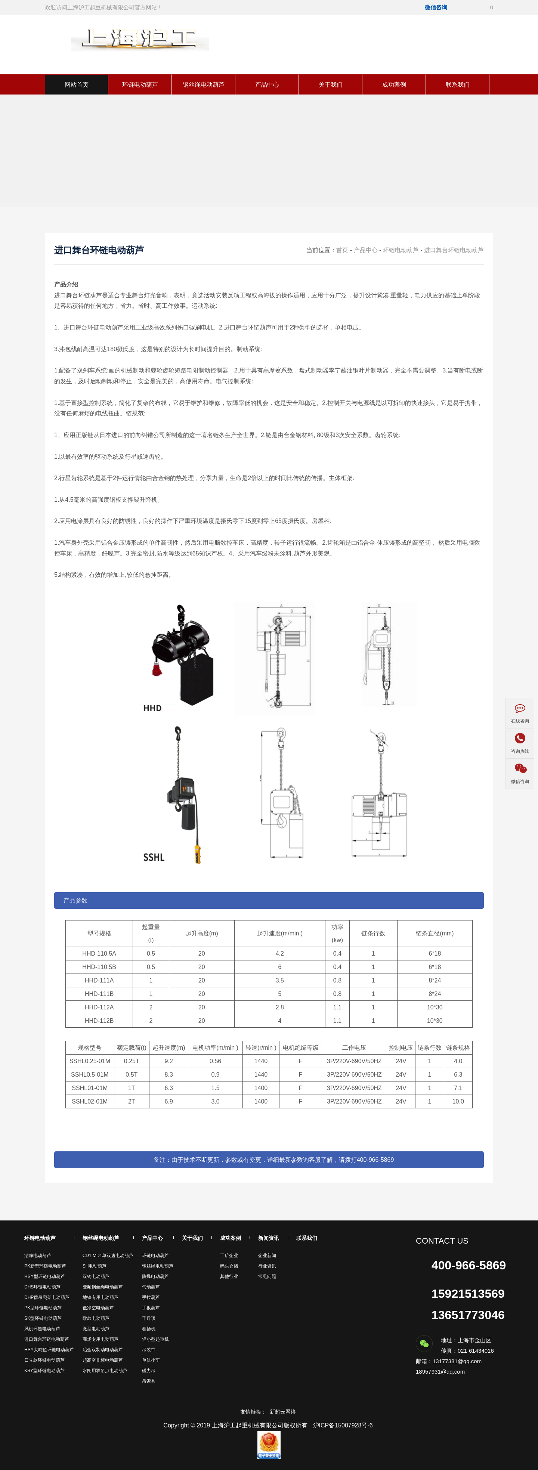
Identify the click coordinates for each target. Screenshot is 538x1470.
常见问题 (267, 1276)
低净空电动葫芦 (98, 1307)
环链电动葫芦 (140, 84)
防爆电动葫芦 (155, 1276)
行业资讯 (267, 1266)
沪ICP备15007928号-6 (343, 1425)
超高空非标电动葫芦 (103, 1360)
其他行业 (229, 1276)
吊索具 (148, 1381)
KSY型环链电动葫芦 (44, 1370)
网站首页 (77, 84)
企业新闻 (267, 1255)
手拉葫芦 (151, 1297)
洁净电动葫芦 (37, 1255)
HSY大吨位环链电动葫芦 (49, 1349)
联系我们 (458, 84)
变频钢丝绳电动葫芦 (103, 1287)
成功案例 (394, 84)
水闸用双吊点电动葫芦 (105, 1370)
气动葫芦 (151, 1287)
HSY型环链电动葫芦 (44, 1276)
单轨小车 (151, 1360)
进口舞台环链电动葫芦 (454, 250)
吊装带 (148, 1349)
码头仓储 (229, 1266)
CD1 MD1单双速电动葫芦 (108, 1255)
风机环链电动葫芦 (42, 1328)
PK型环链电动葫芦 (43, 1307)
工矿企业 (229, 1255)
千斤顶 (148, 1318)
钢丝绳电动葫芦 (204, 84)
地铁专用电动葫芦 (100, 1297)
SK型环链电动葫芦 (43, 1318)
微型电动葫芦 (96, 1328)
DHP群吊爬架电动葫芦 (46, 1297)
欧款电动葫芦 (96, 1318)
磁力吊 (148, 1370)
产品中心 (267, 84)
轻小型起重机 (155, 1339)
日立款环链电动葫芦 (44, 1360)
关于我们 (331, 84)
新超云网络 (283, 1412)
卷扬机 (148, 1328)
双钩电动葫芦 (96, 1276)
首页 (342, 250)
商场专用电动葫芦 (100, 1339)
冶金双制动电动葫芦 (103, 1349)
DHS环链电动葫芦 (42, 1287)
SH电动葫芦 (95, 1266)
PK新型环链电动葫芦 (45, 1266)
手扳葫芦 (151, 1307)
